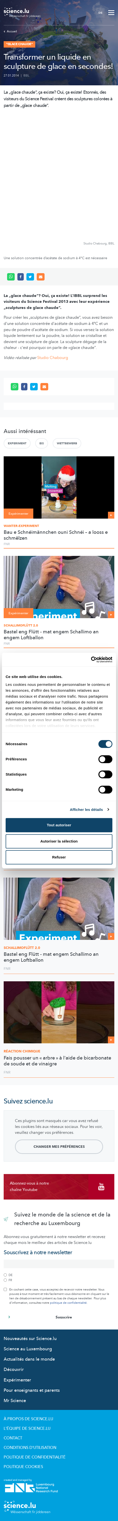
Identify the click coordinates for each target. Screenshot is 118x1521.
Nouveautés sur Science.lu (30, 1339)
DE (100, 13)
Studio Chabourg (52, 357)
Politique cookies (23, 1467)
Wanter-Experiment (21, 526)
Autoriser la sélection (59, 841)
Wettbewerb (67, 443)
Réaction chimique (22, 1051)
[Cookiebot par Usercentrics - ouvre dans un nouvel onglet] (91, 659)
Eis (41, 443)
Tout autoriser (59, 825)
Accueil (10, 31)
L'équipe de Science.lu (27, 1428)
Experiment (17, 443)
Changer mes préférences (59, 1146)
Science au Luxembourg (28, 1349)
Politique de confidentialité (35, 1457)
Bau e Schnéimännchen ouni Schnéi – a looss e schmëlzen (56, 535)
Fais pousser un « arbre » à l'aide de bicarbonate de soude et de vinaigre (57, 1061)
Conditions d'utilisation (30, 1447)
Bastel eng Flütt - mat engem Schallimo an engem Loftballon (51, 635)
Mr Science (15, 1401)
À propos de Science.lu (28, 1419)
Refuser (59, 857)
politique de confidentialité (68, 1303)
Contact (13, 1438)
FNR (7, 544)
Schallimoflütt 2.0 (21, 625)
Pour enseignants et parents (32, 1390)
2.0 (22, 948)
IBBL (26, 75)
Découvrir (14, 1370)
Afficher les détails (86, 809)
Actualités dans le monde (29, 1359)
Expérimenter (17, 1380)
